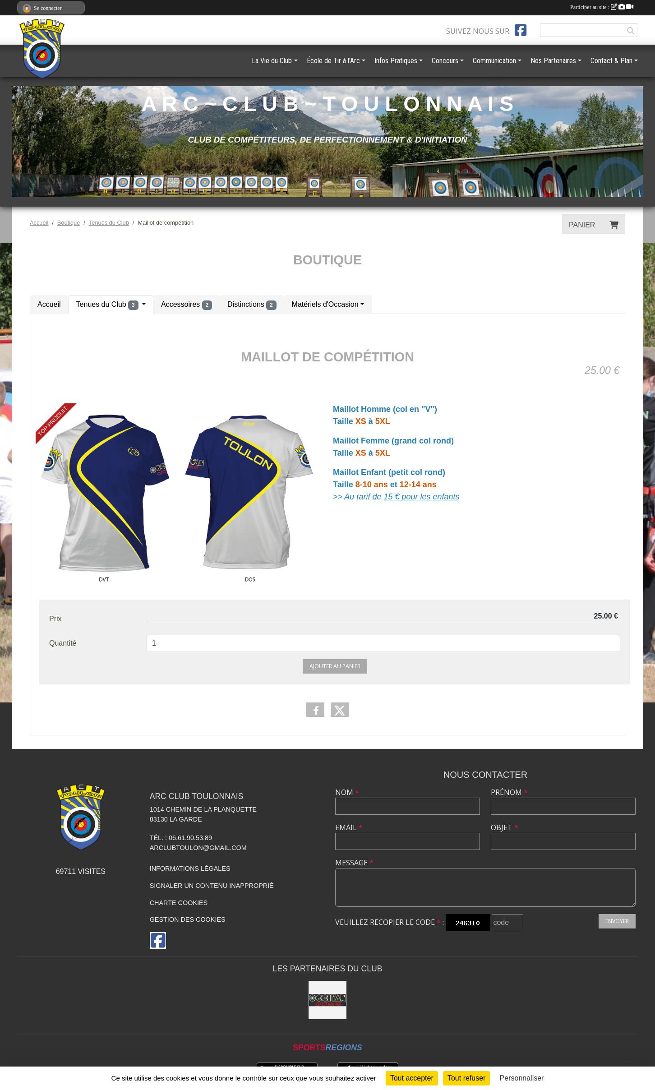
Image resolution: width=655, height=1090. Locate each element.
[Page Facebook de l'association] (520, 30)
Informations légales (190, 868)
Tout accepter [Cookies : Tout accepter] (412, 1078)
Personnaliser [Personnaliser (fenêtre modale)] (522, 1078)
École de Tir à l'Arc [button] (333, 60)
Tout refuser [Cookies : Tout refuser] (466, 1078)
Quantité (62, 643)
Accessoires (186, 304)
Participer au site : (601, 7)
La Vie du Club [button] (272, 60)
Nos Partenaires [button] (553, 60)
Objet (504, 827)
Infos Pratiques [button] (395, 60)
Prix (55, 619)
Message (354, 863)
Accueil (49, 304)
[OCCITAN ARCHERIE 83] (328, 1000)
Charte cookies (179, 902)
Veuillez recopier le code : (389, 922)
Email (349, 827)
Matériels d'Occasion (325, 304)
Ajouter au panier (334, 666)
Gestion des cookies (188, 919)
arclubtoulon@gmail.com (198, 847)
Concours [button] (445, 60)
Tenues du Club (108, 304)
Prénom (509, 792)
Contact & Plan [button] (611, 60)
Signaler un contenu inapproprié (212, 885)
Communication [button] (494, 60)
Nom (347, 792)
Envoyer (617, 921)
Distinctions (252, 304)
